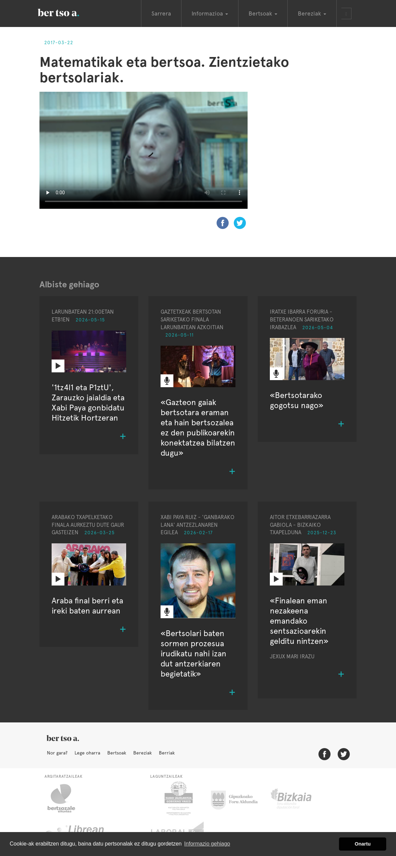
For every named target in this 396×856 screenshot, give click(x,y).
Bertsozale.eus (66, 798)
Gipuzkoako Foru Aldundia (238, 798)
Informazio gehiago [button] (207, 844)
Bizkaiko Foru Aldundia (299, 798)
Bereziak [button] (312, 13)
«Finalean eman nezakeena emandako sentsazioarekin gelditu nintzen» (299, 621)
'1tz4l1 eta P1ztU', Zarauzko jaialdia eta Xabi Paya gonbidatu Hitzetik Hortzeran (88, 402)
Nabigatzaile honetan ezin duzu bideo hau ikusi (143, 150)
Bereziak (142, 752)
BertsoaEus (68, 12)
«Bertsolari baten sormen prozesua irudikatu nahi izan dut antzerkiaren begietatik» (193, 653)
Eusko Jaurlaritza (178, 798)
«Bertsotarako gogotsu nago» (296, 400)
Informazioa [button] (210, 13)
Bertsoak (116, 752)
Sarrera (161, 13)
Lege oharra (87, 752)
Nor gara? (57, 752)
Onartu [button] (363, 844)
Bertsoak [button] (263, 13)
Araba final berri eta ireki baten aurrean (87, 606)
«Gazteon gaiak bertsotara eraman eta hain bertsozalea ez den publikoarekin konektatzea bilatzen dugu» (198, 427)
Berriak (167, 752)
